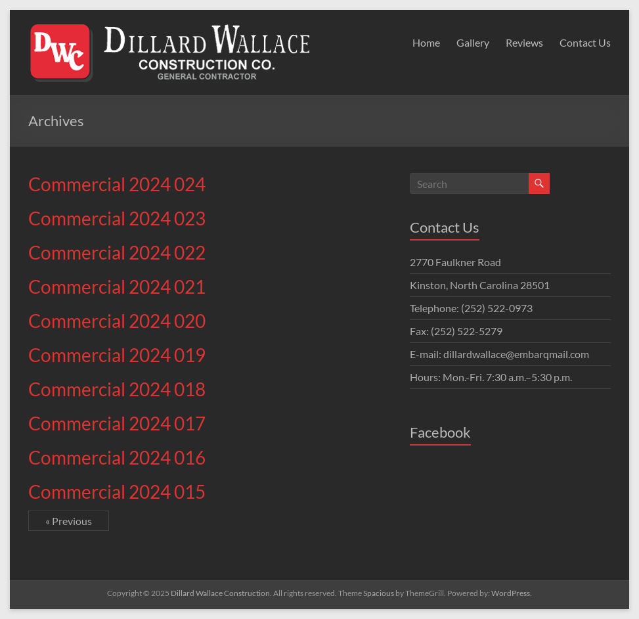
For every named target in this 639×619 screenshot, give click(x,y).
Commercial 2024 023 (117, 218)
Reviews (524, 42)
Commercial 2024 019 (117, 355)
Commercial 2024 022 (117, 252)
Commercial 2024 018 (117, 389)
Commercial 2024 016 (117, 457)
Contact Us (585, 42)
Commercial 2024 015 (117, 491)
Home (426, 42)
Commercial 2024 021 (117, 286)
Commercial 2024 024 (117, 184)
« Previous (68, 521)
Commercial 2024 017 (117, 423)
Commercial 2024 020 (117, 321)
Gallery (472, 42)
